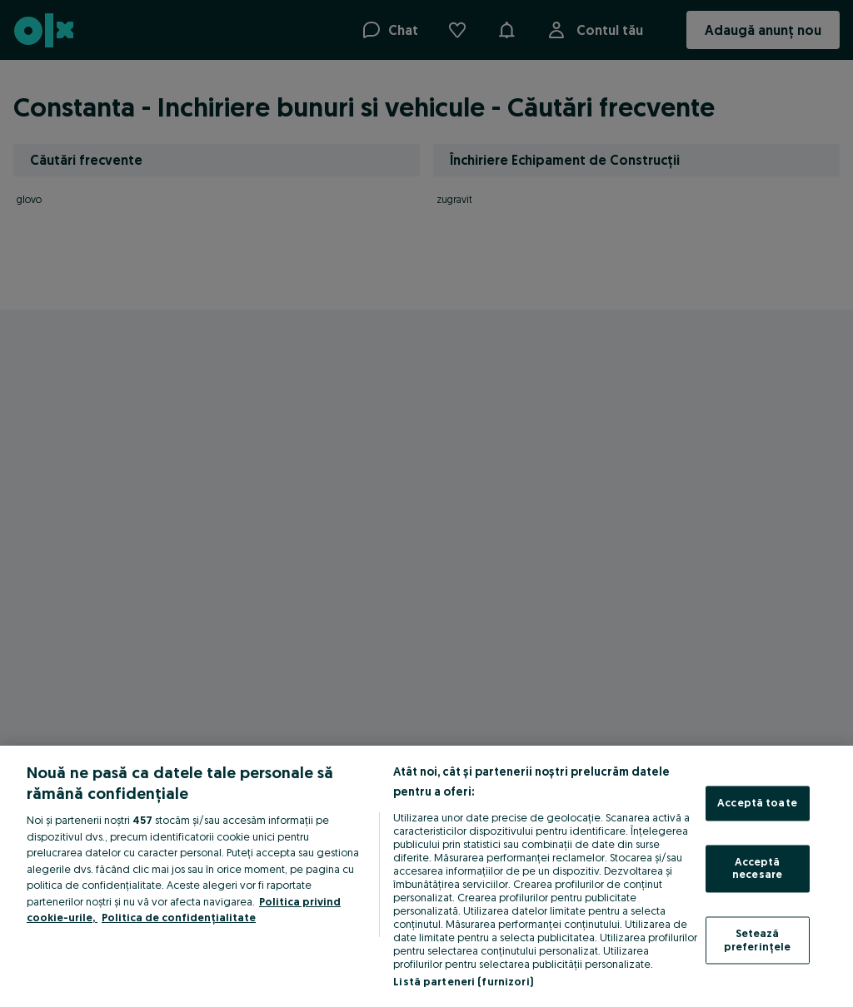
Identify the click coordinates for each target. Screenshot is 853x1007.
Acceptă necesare (757, 868)
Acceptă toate (757, 803)
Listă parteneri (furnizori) (463, 981)
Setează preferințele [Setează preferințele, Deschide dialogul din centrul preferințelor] (757, 939)
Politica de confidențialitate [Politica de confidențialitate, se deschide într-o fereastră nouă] (179, 917)
